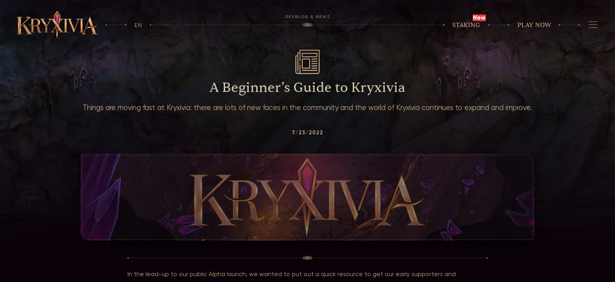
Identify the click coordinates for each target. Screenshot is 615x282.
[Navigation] (593, 25)
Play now (534, 25)
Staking (466, 25)
